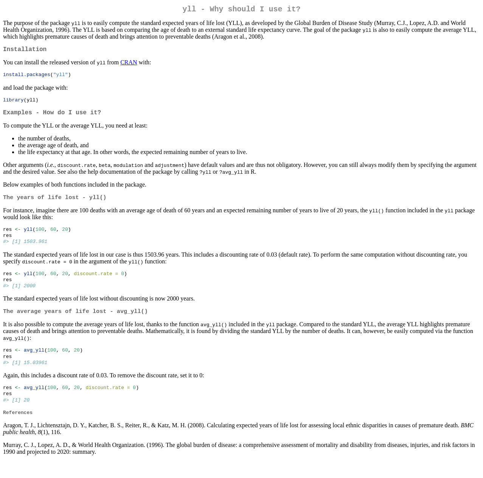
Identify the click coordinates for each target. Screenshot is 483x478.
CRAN (128, 65)
